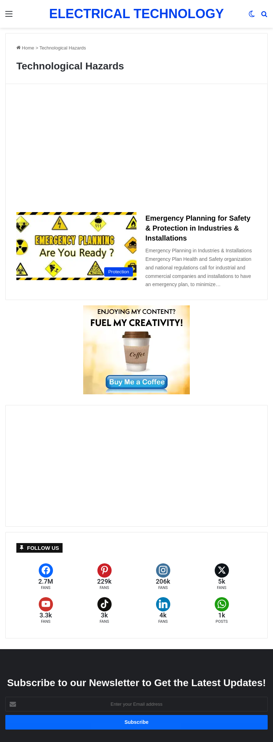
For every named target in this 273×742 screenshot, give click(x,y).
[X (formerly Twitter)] (221, 577)
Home (25, 48)
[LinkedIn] (163, 610)
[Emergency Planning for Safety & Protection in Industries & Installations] (76, 246)
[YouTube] (45, 610)
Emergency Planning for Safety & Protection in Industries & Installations (198, 228)
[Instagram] (163, 577)
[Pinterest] (104, 577)
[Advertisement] (136, 151)
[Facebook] (45, 577)
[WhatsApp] (221, 610)
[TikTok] (104, 610)
